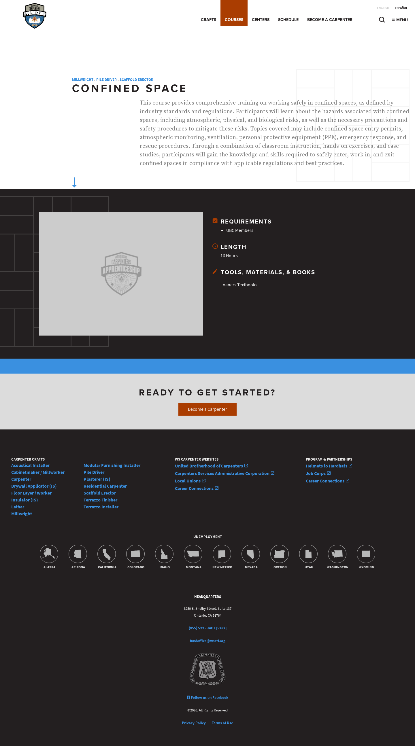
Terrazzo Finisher (100, 500)
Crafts (208, 19)
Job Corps (318, 473)
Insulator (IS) (24, 500)
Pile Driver (106, 79)
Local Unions (190, 481)
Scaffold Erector (136, 79)
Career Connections (197, 488)
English (383, 8)
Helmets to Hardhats (329, 466)
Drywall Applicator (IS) (34, 486)
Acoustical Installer (30, 465)
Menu (399, 20)
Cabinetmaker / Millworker (38, 472)
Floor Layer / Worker (31, 493)
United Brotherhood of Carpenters (211, 466)
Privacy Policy (194, 722)
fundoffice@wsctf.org (207, 640)
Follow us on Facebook (207, 697)
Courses (234, 19)
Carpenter (21, 479)
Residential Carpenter (105, 486)
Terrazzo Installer (101, 507)
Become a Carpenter (329, 19)
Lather (17, 507)
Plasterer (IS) (97, 479)
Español (401, 8)
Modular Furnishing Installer (112, 465)
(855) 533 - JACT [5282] (208, 628)
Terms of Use (222, 722)
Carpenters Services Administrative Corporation (225, 473)
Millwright (82, 79)
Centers (260, 19)
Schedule (288, 19)
